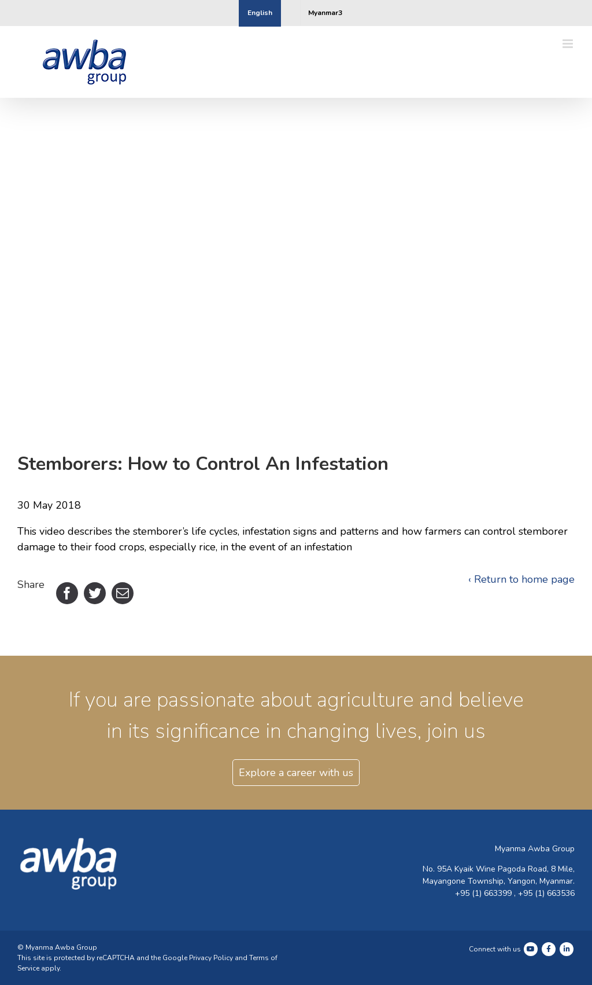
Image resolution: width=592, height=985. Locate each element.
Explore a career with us (296, 773)
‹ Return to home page (521, 579)
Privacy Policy (211, 957)
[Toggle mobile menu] (569, 44)
